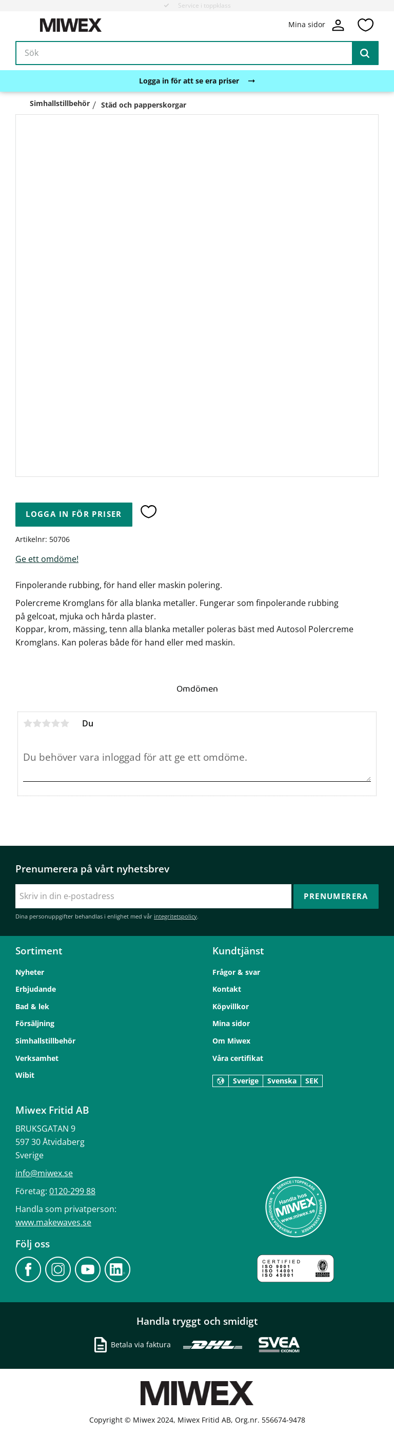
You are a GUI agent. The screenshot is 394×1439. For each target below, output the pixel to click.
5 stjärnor (64, 723)
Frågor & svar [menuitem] (236, 972)
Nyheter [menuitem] (29, 972)
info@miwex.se (44, 1173)
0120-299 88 (72, 1191)
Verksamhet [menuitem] (36, 1058)
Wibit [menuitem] (24, 1075)
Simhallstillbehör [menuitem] (45, 1041)
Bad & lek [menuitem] (32, 1006)
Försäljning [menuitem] (34, 1023)
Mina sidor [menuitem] (231, 1023)
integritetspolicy (175, 916)
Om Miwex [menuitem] (231, 1041)
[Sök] (365, 53)
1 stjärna (27, 723)
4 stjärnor (55, 723)
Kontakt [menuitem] (226, 989)
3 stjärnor (46, 723)
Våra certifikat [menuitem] (237, 1058)
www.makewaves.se (53, 1222)
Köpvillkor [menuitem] (230, 1006)
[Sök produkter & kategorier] (197, 53)
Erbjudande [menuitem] (35, 989)
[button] (365, 25)
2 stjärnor (37, 723)
